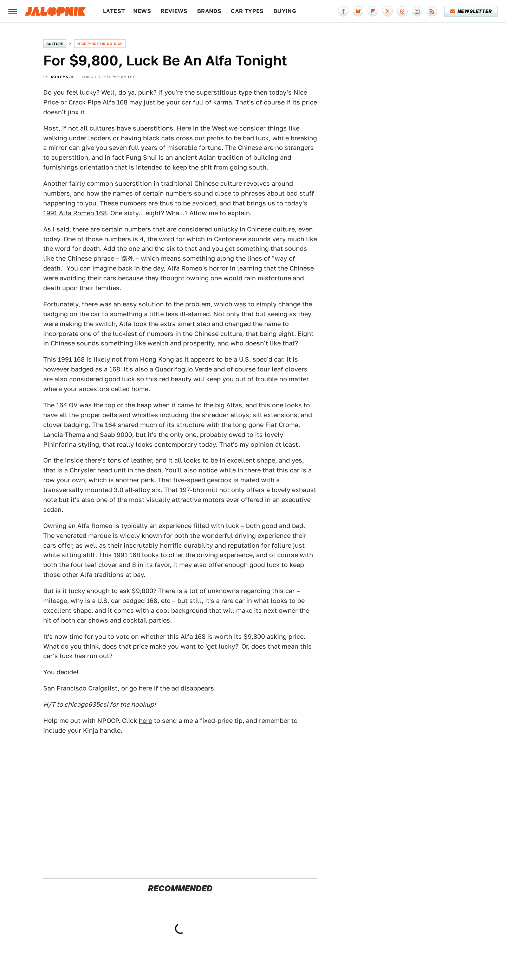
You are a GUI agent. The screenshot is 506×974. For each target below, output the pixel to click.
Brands (209, 11)
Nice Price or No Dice (99, 44)
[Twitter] (387, 11)
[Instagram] (417, 11)
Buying (284, 11)
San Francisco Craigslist (80, 688)
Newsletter (471, 11)
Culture (54, 44)
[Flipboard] (373, 11)
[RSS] (432, 11)
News (142, 11)
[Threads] (402, 11)
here (145, 688)
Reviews (174, 11)
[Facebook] (343, 11)
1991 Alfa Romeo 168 (75, 213)
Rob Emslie (62, 77)
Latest (114, 11)
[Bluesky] (358, 11)
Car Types (247, 11)
